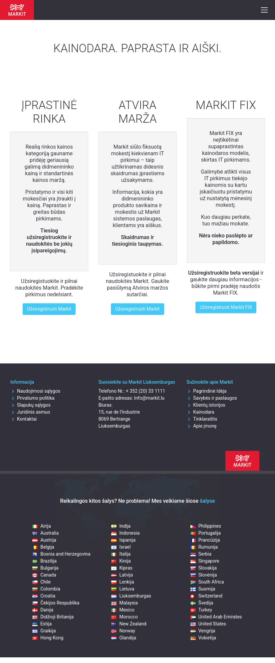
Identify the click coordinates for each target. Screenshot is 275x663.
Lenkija (122, 582)
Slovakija (203, 568)
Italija (121, 554)
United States (208, 623)
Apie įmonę (201, 426)
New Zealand (128, 623)
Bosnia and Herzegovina (61, 554)
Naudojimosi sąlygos (35, 391)
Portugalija (205, 533)
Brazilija (44, 561)
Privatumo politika (32, 398)
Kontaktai (23, 419)
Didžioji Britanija (53, 616)
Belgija (43, 547)
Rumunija (204, 547)
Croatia (43, 595)
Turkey (201, 609)
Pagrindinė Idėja (206, 391)
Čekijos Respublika (55, 602)
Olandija (123, 637)
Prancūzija (205, 540)
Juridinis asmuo (30, 412)
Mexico (122, 609)
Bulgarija (45, 568)
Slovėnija (203, 575)
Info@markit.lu (149, 398)
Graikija (44, 630)
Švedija (201, 602)
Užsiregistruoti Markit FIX (226, 307)
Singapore (204, 561)
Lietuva (122, 589)
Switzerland (206, 595)
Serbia (200, 554)
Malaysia (124, 602)
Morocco (124, 616)
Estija (42, 623)
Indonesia (125, 533)
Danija (42, 609)
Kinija (121, 561)
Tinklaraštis (201, 419)
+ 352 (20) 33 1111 (145, 391)
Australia (45, 533)
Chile (41, 582)
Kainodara (200, 412)
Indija (121, 526)
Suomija (202, 589)
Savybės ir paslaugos (211, 398)
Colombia (46, 589)
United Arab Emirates (216, 616)
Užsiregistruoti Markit (49, 309)
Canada (44, 575)
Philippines (205, 526)
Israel (121, 547)
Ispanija (123, 540)
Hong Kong (47, 637)
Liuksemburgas (131, 595)
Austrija (44, 540)
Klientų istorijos (205, 405)
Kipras (121, 568)
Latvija (122, 575)
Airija (41, 526)
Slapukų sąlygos (30, 405)
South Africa (207, 582)
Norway (123, 630)
